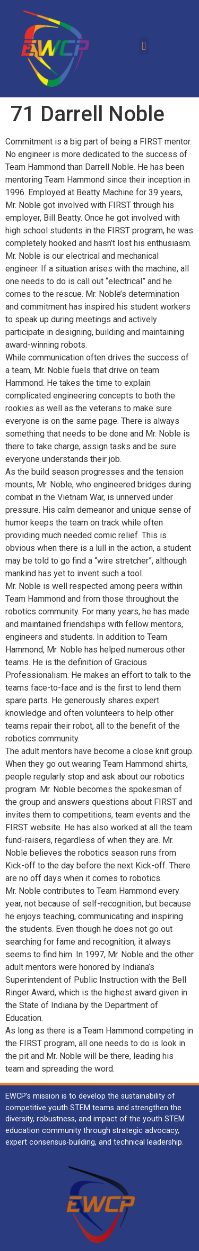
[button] (144, 46)
